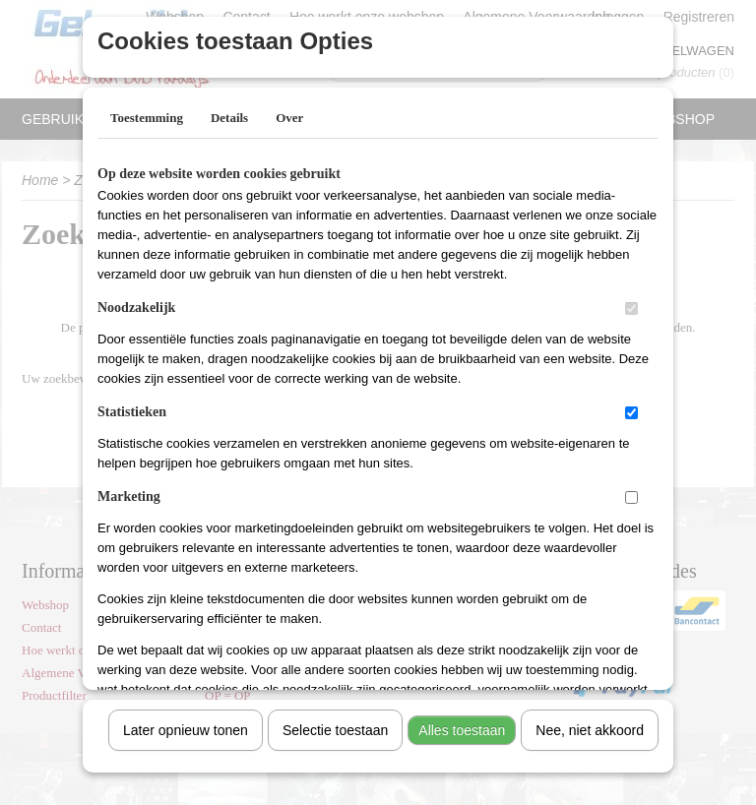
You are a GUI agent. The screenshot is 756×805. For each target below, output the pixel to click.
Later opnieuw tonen (185, 723)
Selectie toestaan (335, 723)
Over (289, 110)
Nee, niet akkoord (590, 723)
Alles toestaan (461, 723)
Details (229, 110)
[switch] (631, 301)
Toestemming (146, 110)
